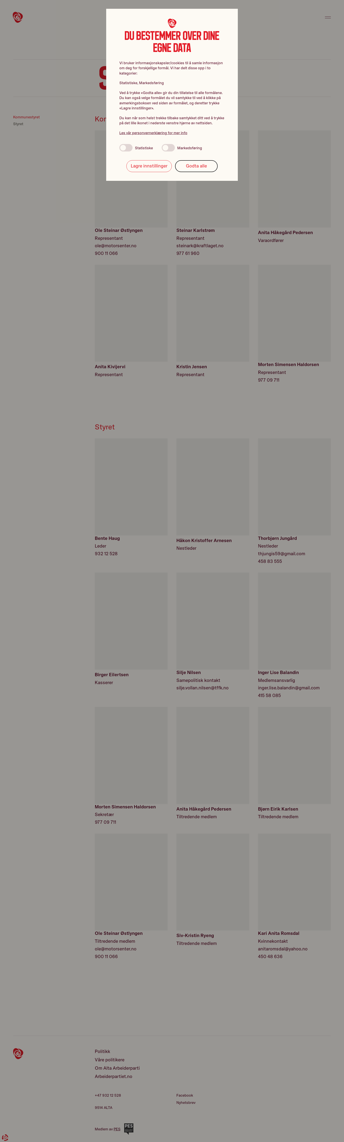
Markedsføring (182, 147)
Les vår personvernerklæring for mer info (153, 132)
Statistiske (136, 147)
